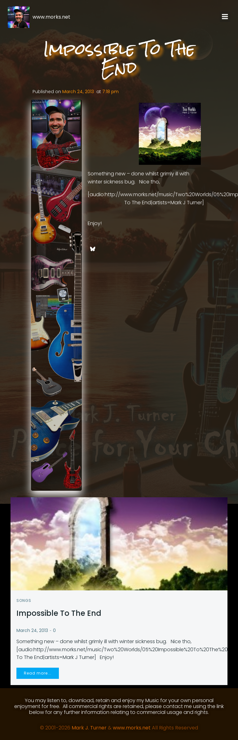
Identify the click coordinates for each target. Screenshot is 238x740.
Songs (24, 599)
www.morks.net (132, 726)
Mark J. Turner (89, 726)
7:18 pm (110, 91)
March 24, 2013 (78, 91)
